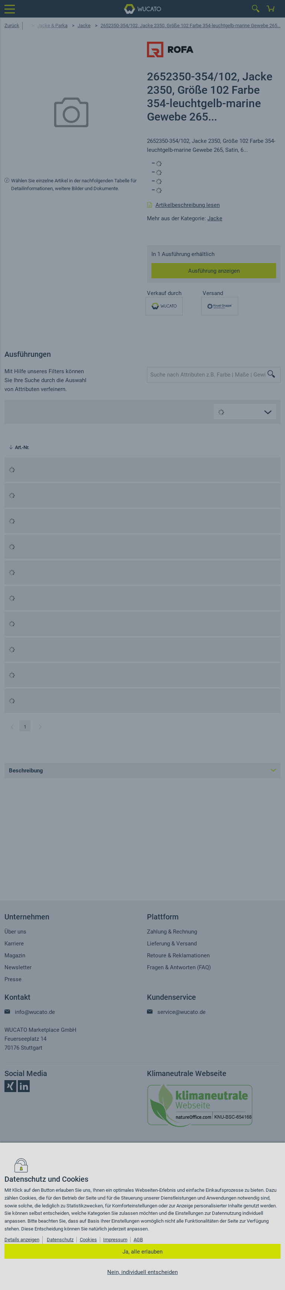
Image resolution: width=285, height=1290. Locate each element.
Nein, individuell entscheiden (142, 1272)
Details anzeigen (21, 1239)
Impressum (115, 1239)
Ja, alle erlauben (142, 1251)
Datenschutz (60, 1239)
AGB (138, 1239)
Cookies (88, 1239)
